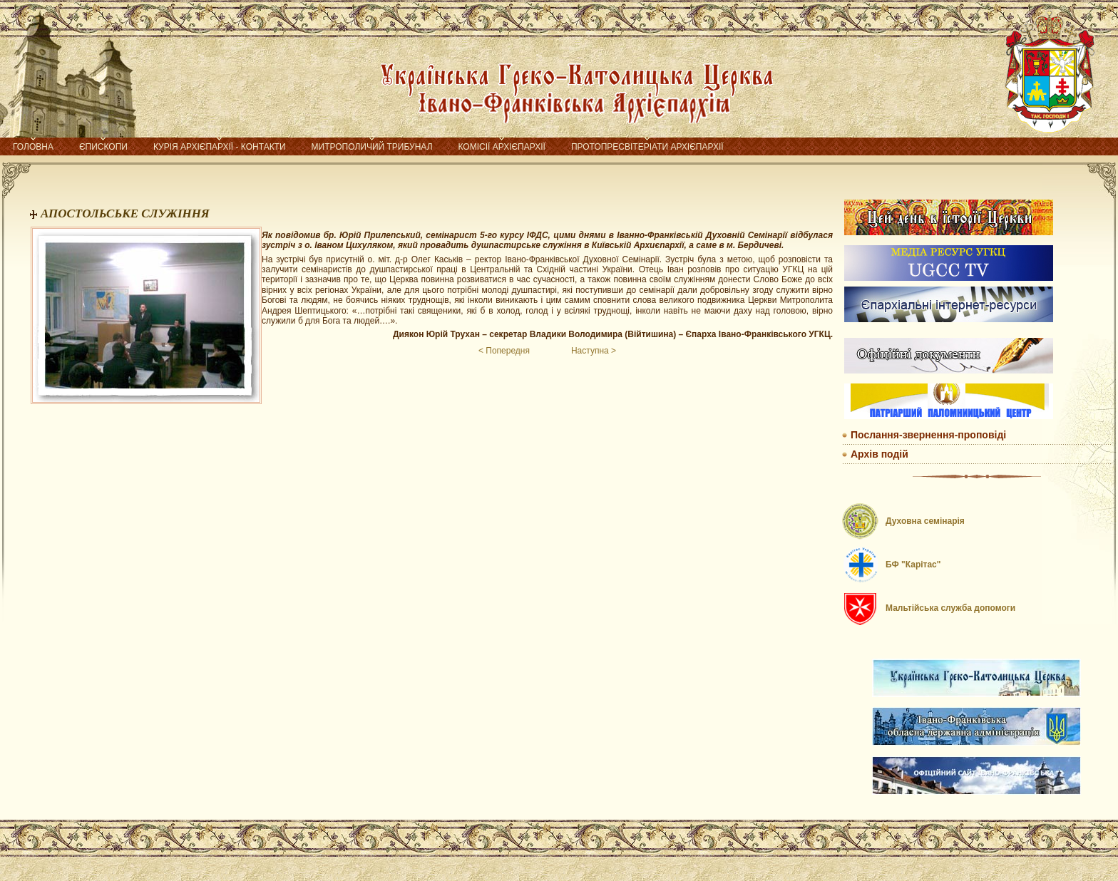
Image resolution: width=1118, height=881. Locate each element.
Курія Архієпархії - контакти (219, 147)
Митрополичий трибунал (372, 147)
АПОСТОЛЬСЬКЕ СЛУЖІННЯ (125, 213)
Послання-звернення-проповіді (928, 435)
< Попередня (504, 351)
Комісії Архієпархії (501, 147)
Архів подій (879, 454)
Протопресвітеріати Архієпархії (647, 147)
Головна (33, 147)
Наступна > (593, 351)
